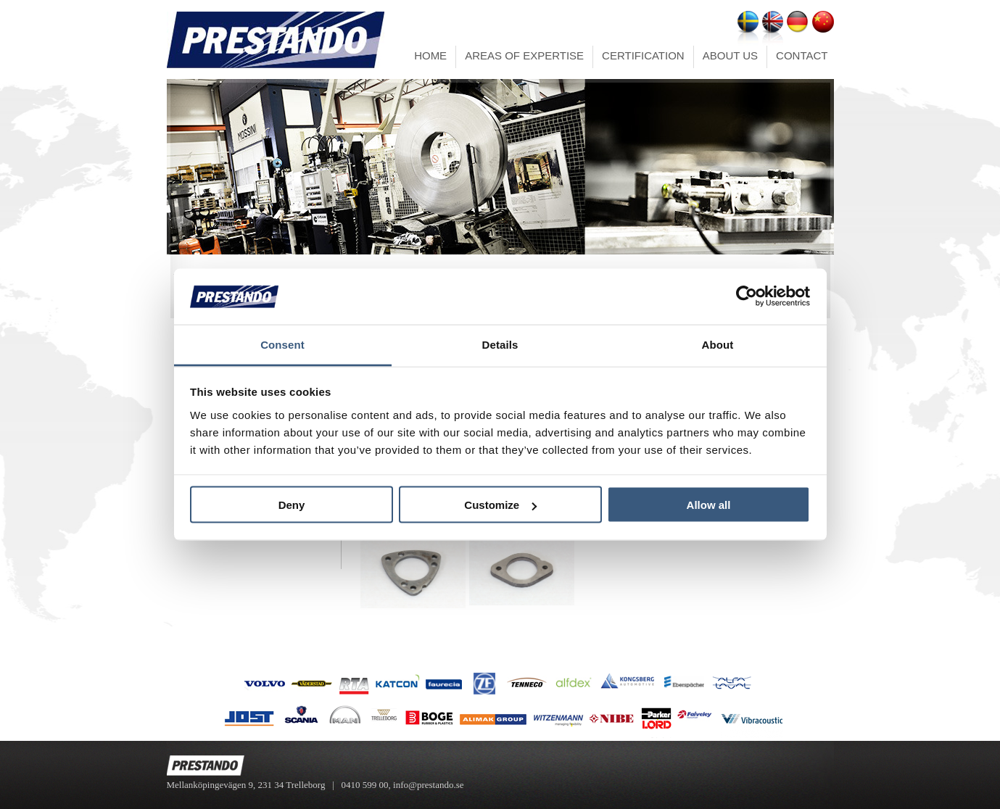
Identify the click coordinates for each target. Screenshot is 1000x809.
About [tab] (718, 344)
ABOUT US (730, 55)
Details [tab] (500, 344)
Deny (291, 505)
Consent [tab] (282, 344)
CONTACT (801, 55)
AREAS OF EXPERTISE (524, 55)
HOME (430, 55)
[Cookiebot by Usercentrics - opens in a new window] (746, 296)
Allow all (709, 505)
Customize (500, 505)
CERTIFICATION (643, 55)
